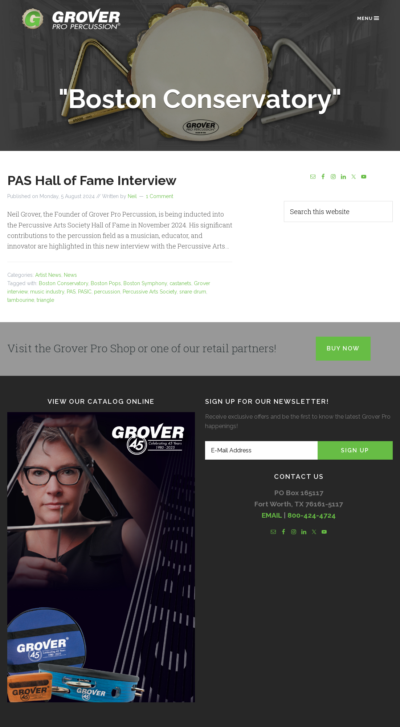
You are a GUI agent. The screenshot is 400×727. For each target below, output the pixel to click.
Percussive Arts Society (150, 292)
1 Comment (159, 196)
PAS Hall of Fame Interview (91, 180)
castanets (180, 283)
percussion (107, 292)
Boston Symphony (145, 283)
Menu (368, 18)
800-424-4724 (311, 515)
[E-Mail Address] (261, 450)
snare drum (192, 292)
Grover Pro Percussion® (83, 18)
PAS (71, 292)
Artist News (48, 275)
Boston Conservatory (63, 283)
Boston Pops (106, 283)
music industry (47, 292)
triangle (45, 300)
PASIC (84, 292)
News (70, 275)
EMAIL (272, 515)
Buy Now (343, 348)
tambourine (20, 300)
